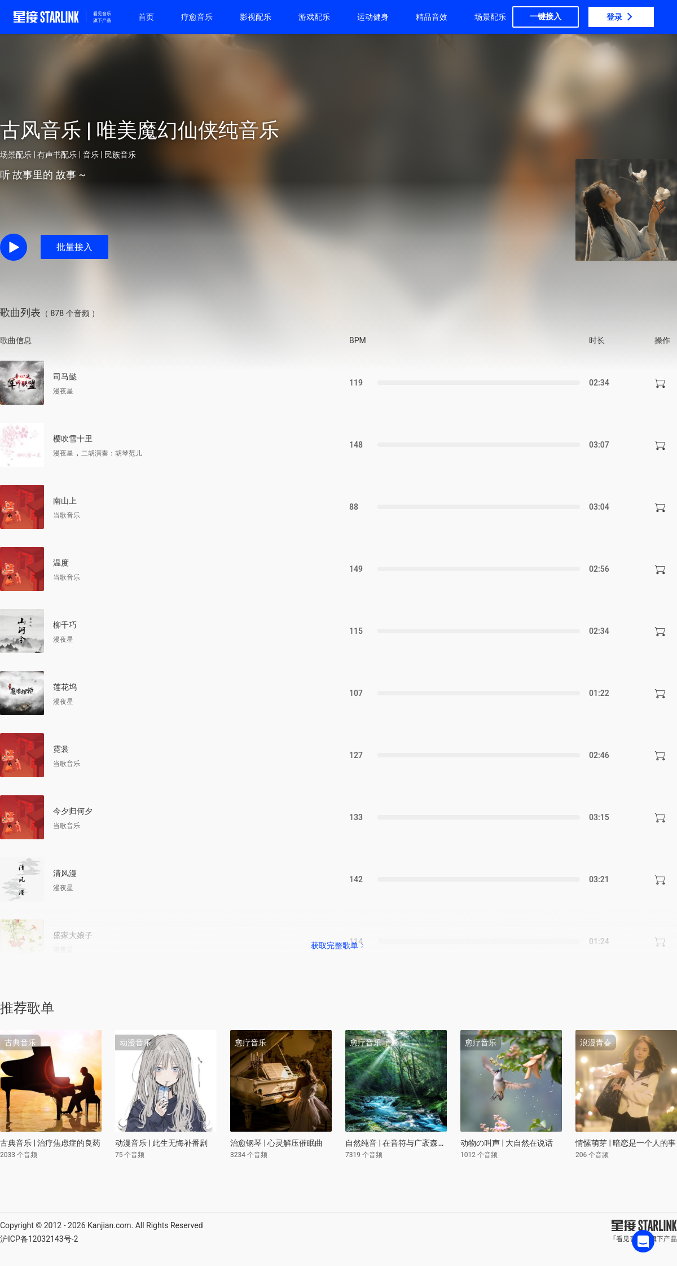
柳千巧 (65, 624)
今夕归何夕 (73, 811)
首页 (146, 16)
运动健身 (373, 16)
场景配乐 (490, 16)
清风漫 (65, 873)
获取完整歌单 (338, 945)
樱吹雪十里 (73, 438)
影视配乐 (255, 16)
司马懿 (65, 376)
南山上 (65, 500)
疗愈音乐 (197, 16)
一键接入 (545, 16)
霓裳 (61, 749)
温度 (61, 562)
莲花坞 (65, 686)
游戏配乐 (314, 16)
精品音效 (431, 16)
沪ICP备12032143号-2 (39, 1238)
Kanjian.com (109, 1225)
